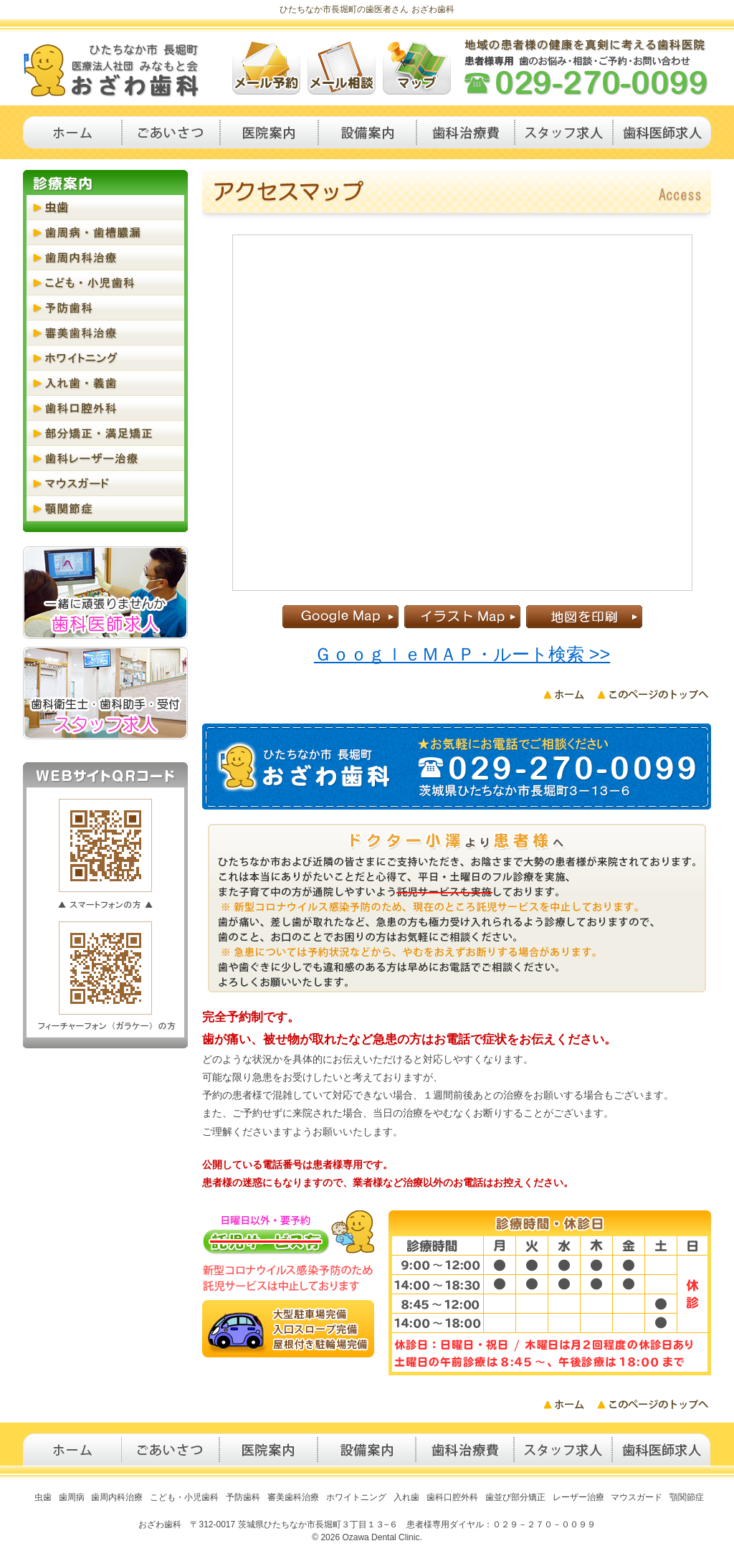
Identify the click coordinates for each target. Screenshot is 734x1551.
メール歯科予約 (266, 68)
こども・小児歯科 (105, 282)
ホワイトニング (105, 358)
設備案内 (367, 132)
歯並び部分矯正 (515, 1497)
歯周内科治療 (105, 257)
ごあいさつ (171, 132)
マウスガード (105, 483)
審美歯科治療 (105, 333)
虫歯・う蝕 (105, 207)
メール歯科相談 (342, 68)
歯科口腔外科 (105, 408)
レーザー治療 (578, 1497)
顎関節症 (105, 508)
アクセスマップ (417, 68)
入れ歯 (406, 1497)
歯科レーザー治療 (105, 458)
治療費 (465, 1449)
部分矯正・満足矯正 (105, 433)
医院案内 (269, 132)
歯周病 (72, 1497)
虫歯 (43, 1497)
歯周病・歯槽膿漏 (105, 232)
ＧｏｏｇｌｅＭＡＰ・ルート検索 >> (462, 654)
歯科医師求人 (662, 132)
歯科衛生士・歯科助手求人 (564, 132)
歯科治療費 (465, 132)
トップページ (72, 132)
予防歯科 (105, 308)
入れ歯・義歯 (105, 383)
